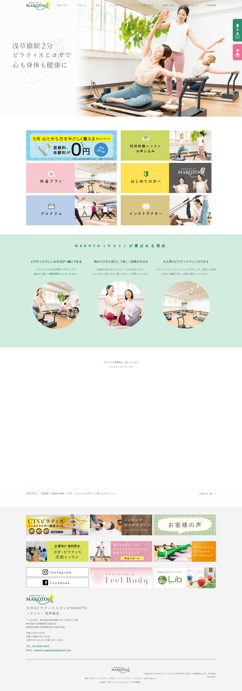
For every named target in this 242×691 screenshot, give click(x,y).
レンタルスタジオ (190, 5)
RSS (27, 675)
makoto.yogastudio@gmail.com (52, 650)
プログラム (82, 5)
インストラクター (116, 5)
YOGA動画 (211, 5)
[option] (121, 58)
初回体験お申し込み (237, 30)
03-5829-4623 (40, 646)
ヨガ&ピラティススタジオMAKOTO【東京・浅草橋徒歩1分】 (181, 674)
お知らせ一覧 (205, 493)
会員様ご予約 (168, 5)
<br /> (121, 427)
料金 (98, 5)
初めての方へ (63, 5)
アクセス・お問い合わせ (143, 5)
